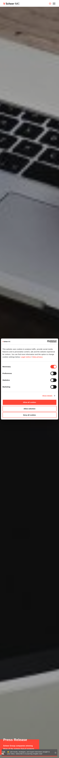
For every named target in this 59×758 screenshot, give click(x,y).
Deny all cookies (29, 415)
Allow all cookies (29, 402)
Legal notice (26, 357)
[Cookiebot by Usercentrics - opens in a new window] (47, 341)
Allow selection (29, 409)
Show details (47, 396)
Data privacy (37, 357)
